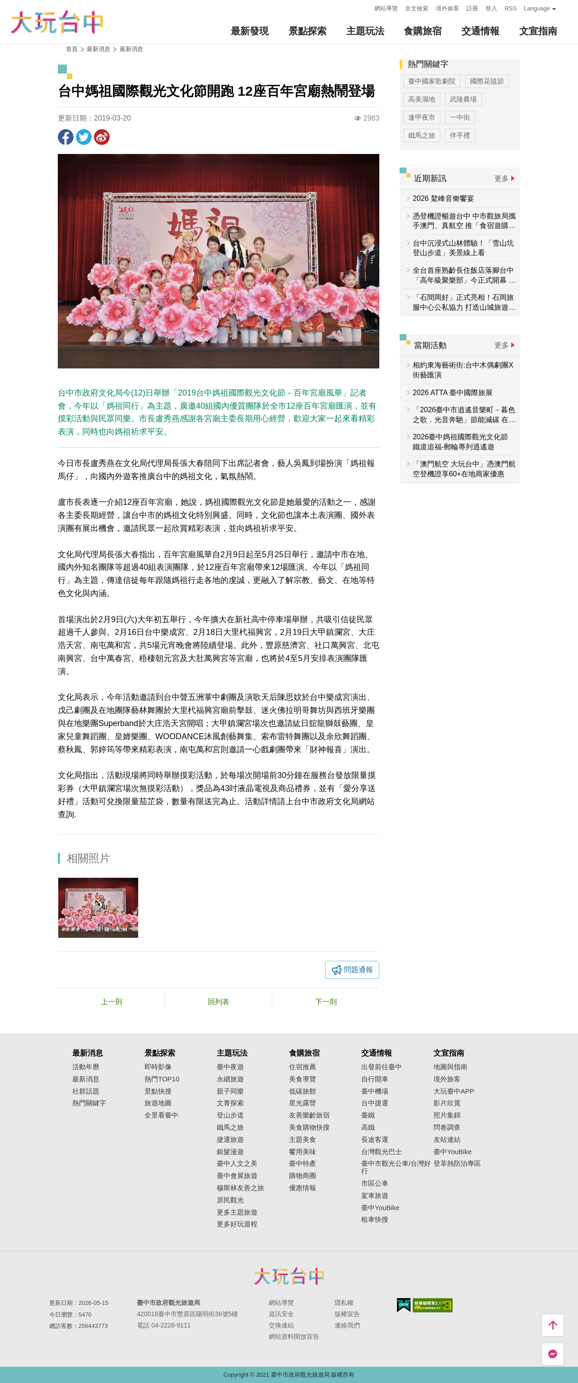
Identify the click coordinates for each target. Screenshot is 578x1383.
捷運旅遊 (230, 1139)
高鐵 (368, 1127)
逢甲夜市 (421, 117)
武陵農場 (463, 99)
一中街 (460, 117)
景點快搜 (158, 1091)
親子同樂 (230, 1091)
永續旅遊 (230, 1079)
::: (365, 7)
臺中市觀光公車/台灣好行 (396, 1167)
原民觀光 (230, 1200)
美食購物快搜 (309, 1127)
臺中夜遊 (230, 1067)
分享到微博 (102, 137)
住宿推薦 (302, 1067)
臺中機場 (374, 1091)
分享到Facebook (66, 137)
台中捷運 (374, 1103)
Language (537, 8)
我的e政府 (403, 1305)
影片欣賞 (447, 1103)
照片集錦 (447, 1115)
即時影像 (158, 1067)
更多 (501, 178)
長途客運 (374, 1139)
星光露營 (302, 1103)
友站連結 (447, 1139)
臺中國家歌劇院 (432, 81)
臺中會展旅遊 (237, 1175)
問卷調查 (447, 1127)
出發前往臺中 (381, 1067)
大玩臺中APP (454, 1091)
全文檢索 (417, 8)
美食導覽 (302, 1079)
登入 (491, 8)
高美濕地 (421, 99)
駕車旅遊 (374, 1195)
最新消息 (131, 49)
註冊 (472, 8)
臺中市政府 (289, 1276)
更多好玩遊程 (237, 1224)
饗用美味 (302, 1151)
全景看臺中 (161, 1115)
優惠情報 (302, 1188)
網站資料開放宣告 (294, 1336)
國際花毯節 (487, 81)
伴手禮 (460, 135)
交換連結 (281, 1325)
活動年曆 (85, 1067)
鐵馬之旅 (421, 135)
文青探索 (230, 1103)
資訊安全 (281, 1314)
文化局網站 (354, 801)
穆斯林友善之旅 (240, 1188)
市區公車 (374, 1183)
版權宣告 (347, 1314)
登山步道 (230, 1115)
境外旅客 (447, 8)
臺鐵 (368, 1115)
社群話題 (85, 1091)
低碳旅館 (302, 1091)
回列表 (218, 1002)
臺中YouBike (380, 1207)
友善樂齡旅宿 (309, 1115)
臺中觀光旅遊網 (57, 22)
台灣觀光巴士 (381, 1151)
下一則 (326, 1002)
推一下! (84, 137)
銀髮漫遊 (230, 1151)
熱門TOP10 (161, 1079)
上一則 (111, 1002)
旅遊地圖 (158, 1103)
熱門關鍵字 (89, 1103)
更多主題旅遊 (237, 1212)
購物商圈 (302, 1175)
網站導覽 (386, 8)
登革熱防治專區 (457, 1163)
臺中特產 (302, 1163)
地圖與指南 (450, 1067)
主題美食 (302, 1139)
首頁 (72, 49)
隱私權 (344, 1302)
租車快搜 (374, 1219)
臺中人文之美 (237, 1163)
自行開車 (374, 1079)
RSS (510, 8)
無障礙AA (433, 1305)
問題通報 (358, 969)
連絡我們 (347, 1325)
